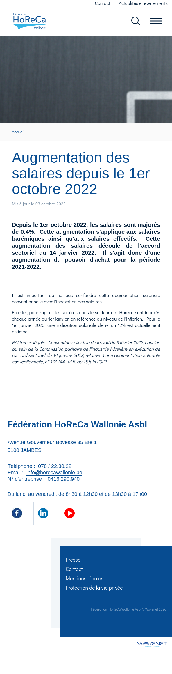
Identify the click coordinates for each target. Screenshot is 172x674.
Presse (73, 559)
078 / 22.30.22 (54, 466)
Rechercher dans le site (135, 21)
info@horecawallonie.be (54, 472)
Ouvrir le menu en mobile (156, 21)
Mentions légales (84, 578)
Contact (102, 3)
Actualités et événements (143, 3)
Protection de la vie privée (94, 587)
